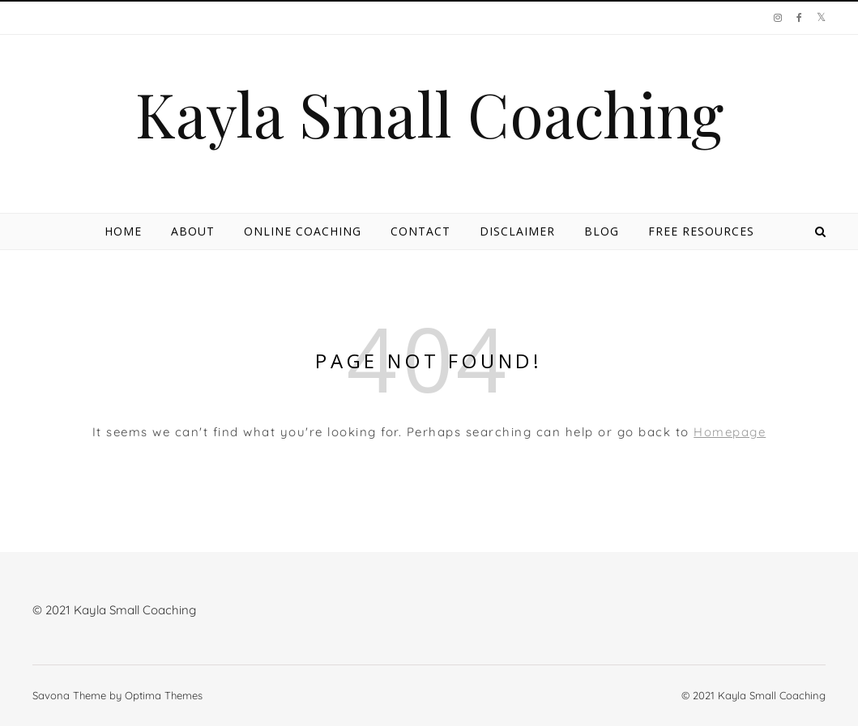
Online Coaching (302, 231)
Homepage (730, 431)
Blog (601, 231)
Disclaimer (517, 231)
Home (123, 231)
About (193, 231)
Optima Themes (164, 695)
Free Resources (701, 231)
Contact (420, 231)
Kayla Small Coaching (429, 113)
